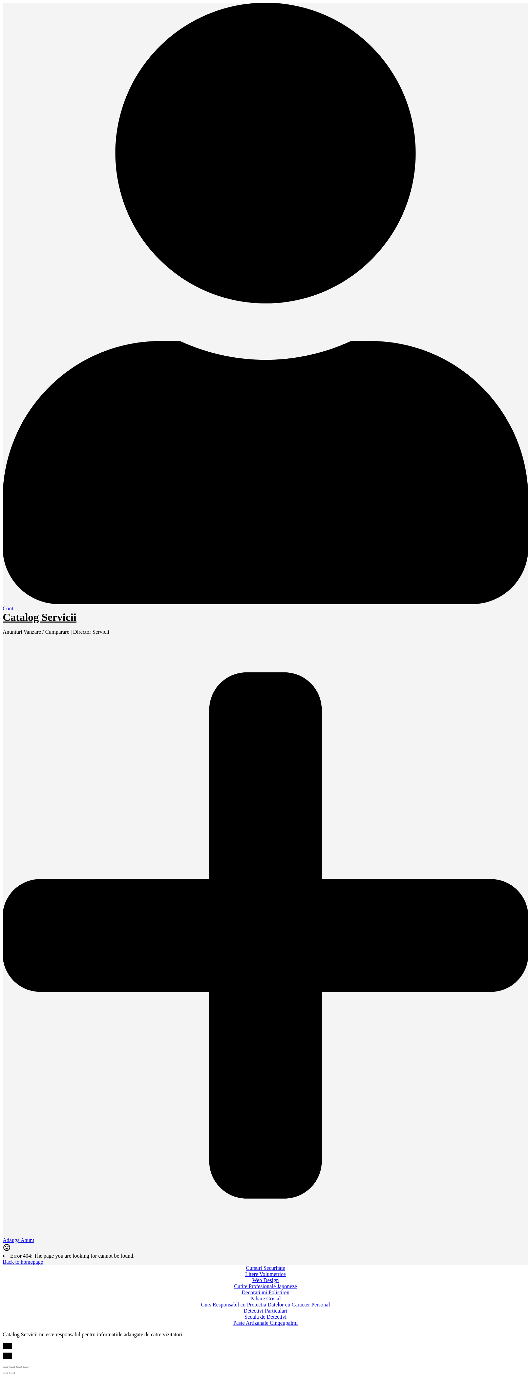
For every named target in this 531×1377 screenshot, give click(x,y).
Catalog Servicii (40, 617)
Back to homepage (23, 1262)
